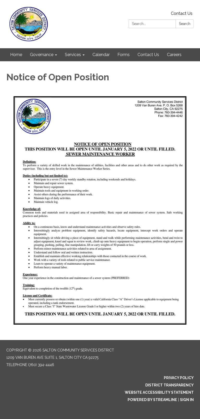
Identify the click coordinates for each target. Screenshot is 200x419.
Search (184, 24)
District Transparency (169, 385)
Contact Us (181, 13)
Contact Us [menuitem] (148, 54)
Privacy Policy (179, 378)
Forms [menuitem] (123, 54)
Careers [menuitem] (174, 54)
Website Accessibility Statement (159, 392)
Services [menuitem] (73, 54)
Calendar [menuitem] (101, 54)
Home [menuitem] (16, 54)
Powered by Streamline (152, 400)
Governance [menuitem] (41, 54)
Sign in (187, 400)
